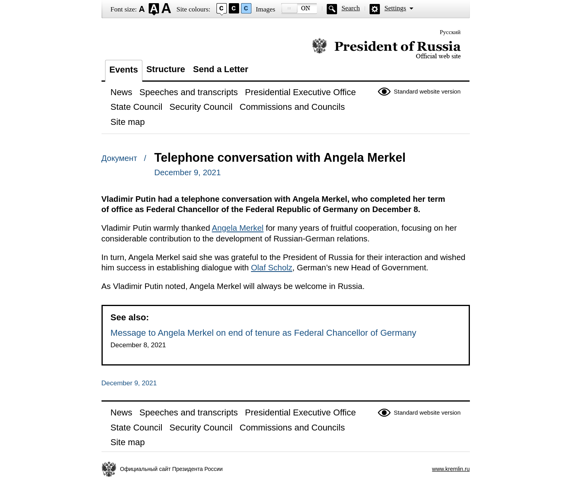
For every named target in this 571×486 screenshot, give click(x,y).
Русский (450, 32)
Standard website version (427, 91)
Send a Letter (220, 69)
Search (350, 8)
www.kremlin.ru (451, 469)
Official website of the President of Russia (386, 48)
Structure (165, 69)
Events (123, 70)
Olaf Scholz (271, 267)
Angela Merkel (237, 228)
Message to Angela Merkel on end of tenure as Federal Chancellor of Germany (263, 333)
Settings (395, 8)
